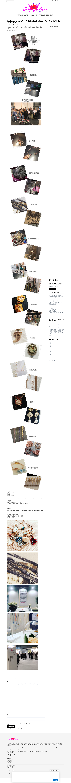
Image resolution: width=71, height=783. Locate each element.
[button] (58, 773)
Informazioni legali (11, 774)
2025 (50, 342)
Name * (8, 709)
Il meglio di (20, 15)
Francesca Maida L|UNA (53, 300)
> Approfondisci (10, 752)
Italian (7, 1)
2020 (50, 347)
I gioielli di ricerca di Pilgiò (55, 302)
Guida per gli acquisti (29, 15)
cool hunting (28, 678)
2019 (50, 348)
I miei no (9, 762)
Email (50, 326)
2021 (50, 346)
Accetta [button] (55, 780)
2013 (50, 353)
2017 (50, 349)
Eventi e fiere (10, 763)
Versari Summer (52, 308)
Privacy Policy (32, 723)
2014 (50, 352)
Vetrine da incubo (10, 766)
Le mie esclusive (41, 15)
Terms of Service (41, 723)
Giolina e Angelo (52, 304)
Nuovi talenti (9, 761)
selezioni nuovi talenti (20, 678)
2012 (50, 354)
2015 (50, 351)
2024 (50, 343)
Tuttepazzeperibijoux (11, 678)
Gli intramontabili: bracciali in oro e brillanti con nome (56, 298)
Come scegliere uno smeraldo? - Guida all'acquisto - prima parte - (56, 296)
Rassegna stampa (49, 15)
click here (23, 728)
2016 (50, 350)
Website (8, 719)
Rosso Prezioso (52, 310)
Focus (36, 15)
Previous (10, 688)
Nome (49, 323)
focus (33, 678)
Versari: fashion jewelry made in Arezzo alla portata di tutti (56, 313)
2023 (50, 344)
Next (42, 688)
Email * (8, 714)
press (36, 678)
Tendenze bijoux (10, 759)
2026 (50, 341)
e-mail (51, 0)
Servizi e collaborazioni (12, 770)
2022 (50, 345)
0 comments (15, 24)
